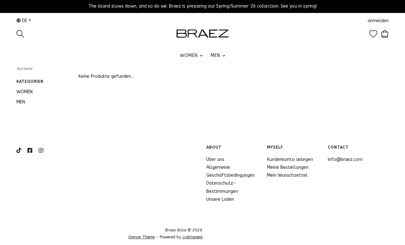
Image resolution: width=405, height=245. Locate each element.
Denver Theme (141, 237)
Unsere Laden (220, 199)
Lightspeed (192, 237)
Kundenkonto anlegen (290, 159)
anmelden (378, 20)
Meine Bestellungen (287, 167)
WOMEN (189, 55)
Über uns (215, 159)
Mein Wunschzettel (287, 175)
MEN (215, 55)
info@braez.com (345, 159)
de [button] (21, 20)
